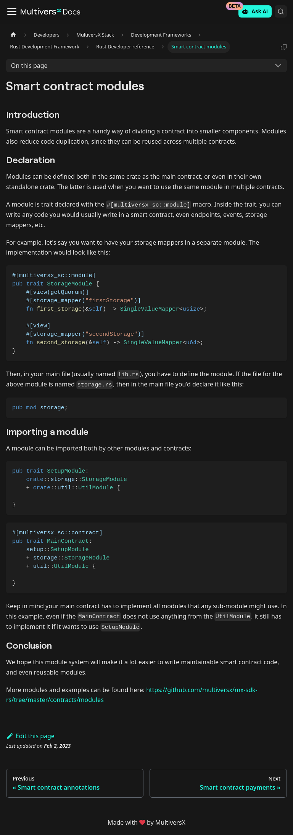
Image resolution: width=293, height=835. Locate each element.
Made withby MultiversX (146, 822)
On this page (29, 65)
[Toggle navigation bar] (12, 11)
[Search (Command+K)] (281, 11)
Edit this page (30, 736)
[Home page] (13, 35)
